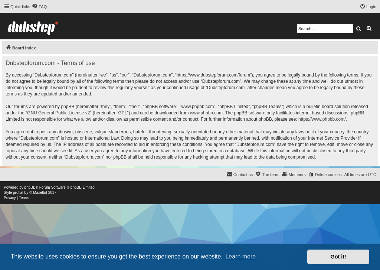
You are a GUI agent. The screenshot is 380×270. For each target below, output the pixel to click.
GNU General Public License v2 (58, 113)
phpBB (30, 187)
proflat (18, 193)
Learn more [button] (240, 256)
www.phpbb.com (206, 113)
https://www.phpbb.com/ (321, 119)
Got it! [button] (338, 257)
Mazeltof (40, 193)
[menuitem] (39, 6)
